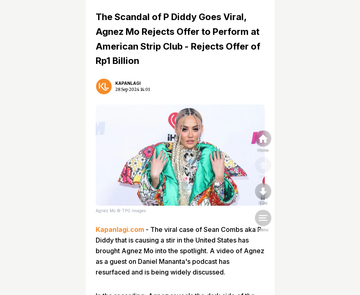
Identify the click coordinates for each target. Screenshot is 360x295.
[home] (263, 141)
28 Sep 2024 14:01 (132, 89)
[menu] (263, 221)
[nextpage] (263, 194)
